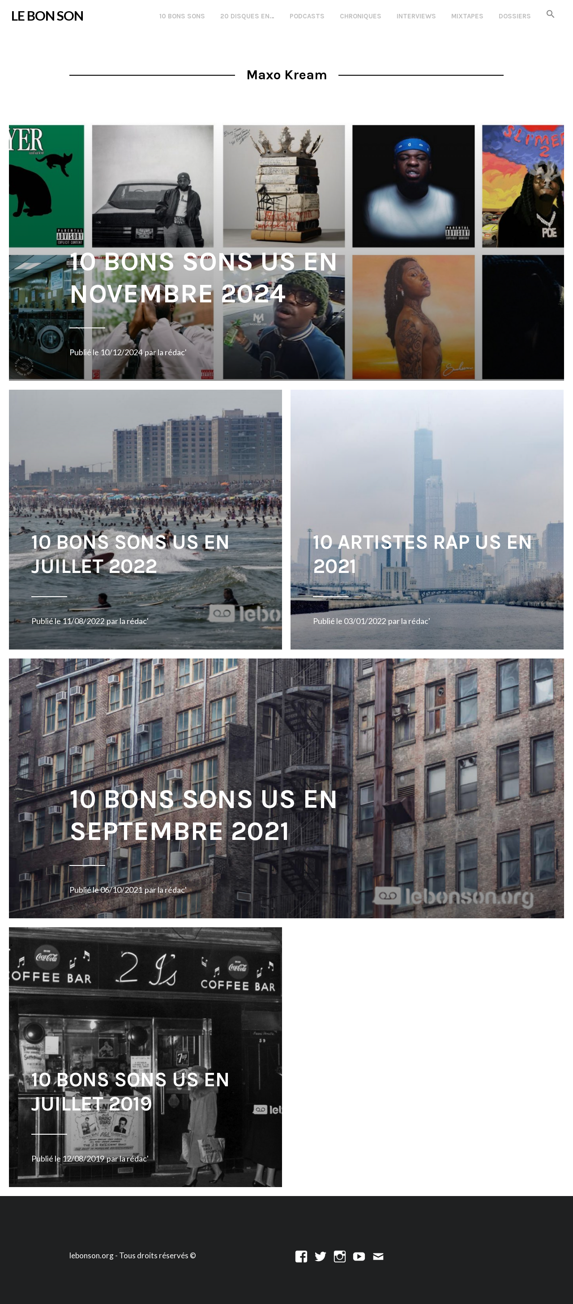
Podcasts (307, 16)
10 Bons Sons (182, 16)
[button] (550, 14)
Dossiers (515, 16)
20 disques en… (247, 16)
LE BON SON (47, 15)
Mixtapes (467, 16)
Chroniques (360, 16)
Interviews (416, 16)
